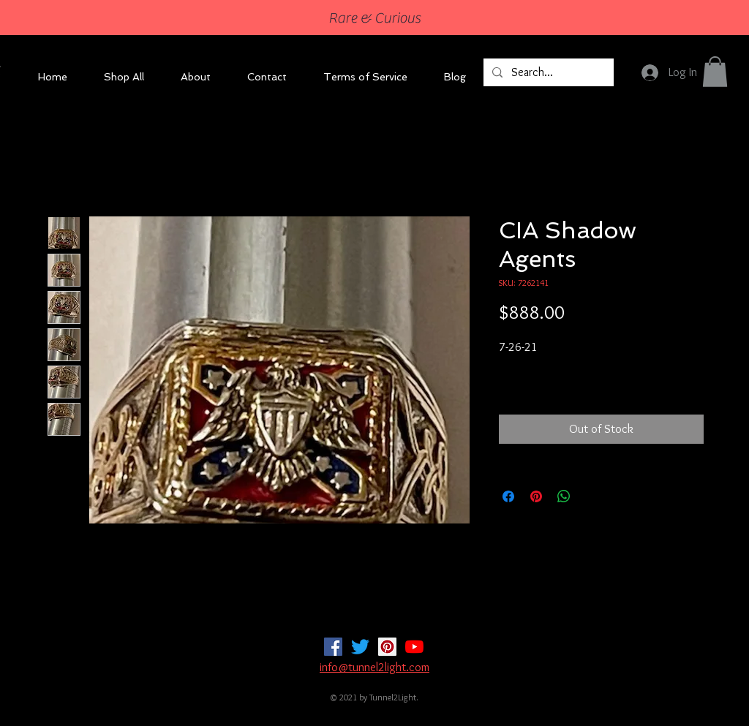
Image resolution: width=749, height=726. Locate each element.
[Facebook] (333, 647)
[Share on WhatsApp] (564, 496)
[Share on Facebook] (508, 496)
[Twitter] (360, 647)
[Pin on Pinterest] (536, 496)
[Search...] (547, 72)
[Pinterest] (387, 647)
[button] (715, 71)
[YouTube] (414, 647)
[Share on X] (592, 496)
